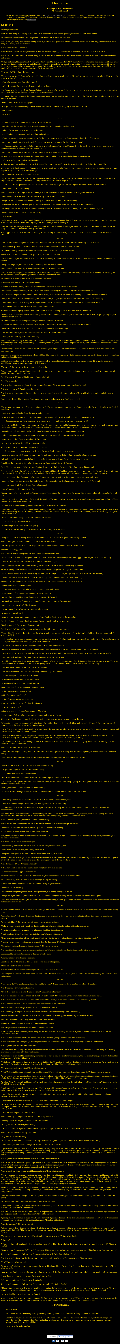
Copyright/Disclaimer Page (54, 16)
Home (61, 1337)
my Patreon (31, 20)
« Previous (52, 1337)
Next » (69, 1337)
